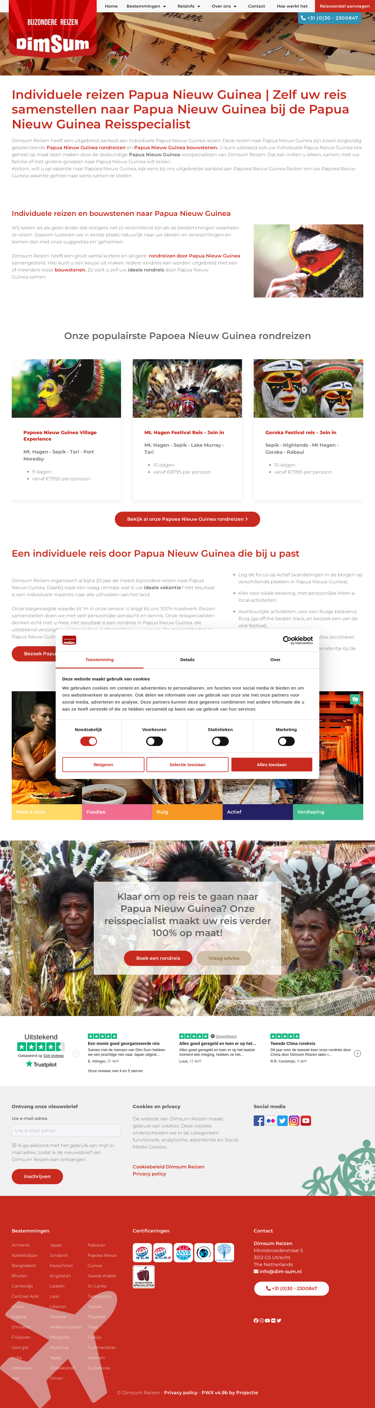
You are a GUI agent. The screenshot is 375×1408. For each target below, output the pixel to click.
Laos (54, 1296)
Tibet (93, 1327)
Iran (15, 1378)
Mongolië (59, 1337)
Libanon (58, 1306)
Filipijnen (21, 1337)
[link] (47, 755)
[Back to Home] (53, 29)
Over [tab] (275, 659)
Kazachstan (61, 1265)
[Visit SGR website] (143, 1251)
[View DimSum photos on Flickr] (271, 1120)
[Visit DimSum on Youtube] (268, 1320)
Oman (56, 1378)
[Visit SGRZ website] (163, 1251)
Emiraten (21, 1327)
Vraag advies (224, 958)
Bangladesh (24, 1265)
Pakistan (96, 1245)
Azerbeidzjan (25, 1255)
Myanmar (59, 1347)
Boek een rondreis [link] (158, 958)
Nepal (56, 1357)
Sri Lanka (97, 1286)
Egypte (19, 1316)
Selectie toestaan (188, 764)
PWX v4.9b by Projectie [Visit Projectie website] (230, 1392)
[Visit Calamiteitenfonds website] (204, 1251)
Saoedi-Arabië (102, 1275)
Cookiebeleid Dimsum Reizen (168, 1167)
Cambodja (22, 1286)
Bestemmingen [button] (146, 6)
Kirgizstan (60, 1275)
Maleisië (58, 1316)
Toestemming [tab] (100, 659)
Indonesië (21, 1368)
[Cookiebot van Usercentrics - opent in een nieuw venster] (287, 640)
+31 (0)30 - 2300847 (329, 18)
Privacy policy (149, 1174)
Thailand (96, 1316)
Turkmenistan (102, 1347)
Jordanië (58, 1255)
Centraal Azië (25, 1296)
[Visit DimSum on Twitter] (279, 1320)
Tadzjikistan (100, 1296)
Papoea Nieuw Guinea (102, 1260)
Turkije (94, 1337)
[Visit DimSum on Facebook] (259, 1120)
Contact (256, 6)
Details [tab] (187, 659)
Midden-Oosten (65, 1327)
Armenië (20, 1245)
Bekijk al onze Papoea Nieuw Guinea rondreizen (187, 519)
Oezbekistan (62, 1368)
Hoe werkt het (292, 6)
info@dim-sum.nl (278, 1271)
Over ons (224, 6)
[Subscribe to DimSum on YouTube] (306, 1120)
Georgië (20, 1347)
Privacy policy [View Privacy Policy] (180, 1392)
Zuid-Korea (99, 1368)
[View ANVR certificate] (184, 1251)
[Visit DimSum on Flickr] (274, 1320)
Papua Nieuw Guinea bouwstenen (175, 147)
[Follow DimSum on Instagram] (295, 1120)
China (17, 1306)
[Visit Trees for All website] (224, 1251)
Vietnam (96, 1357)
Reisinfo (189, 6)
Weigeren (103, 764)
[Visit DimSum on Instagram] (262, 1320)
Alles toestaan (272, 764)
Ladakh (57, 1286)
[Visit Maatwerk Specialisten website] (144, 1275)
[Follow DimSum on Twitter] (283, 1120)
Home (111, 6)
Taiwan (95, 1306)
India (17, 1357)
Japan (56, 1245)
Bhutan (19, 1275)
